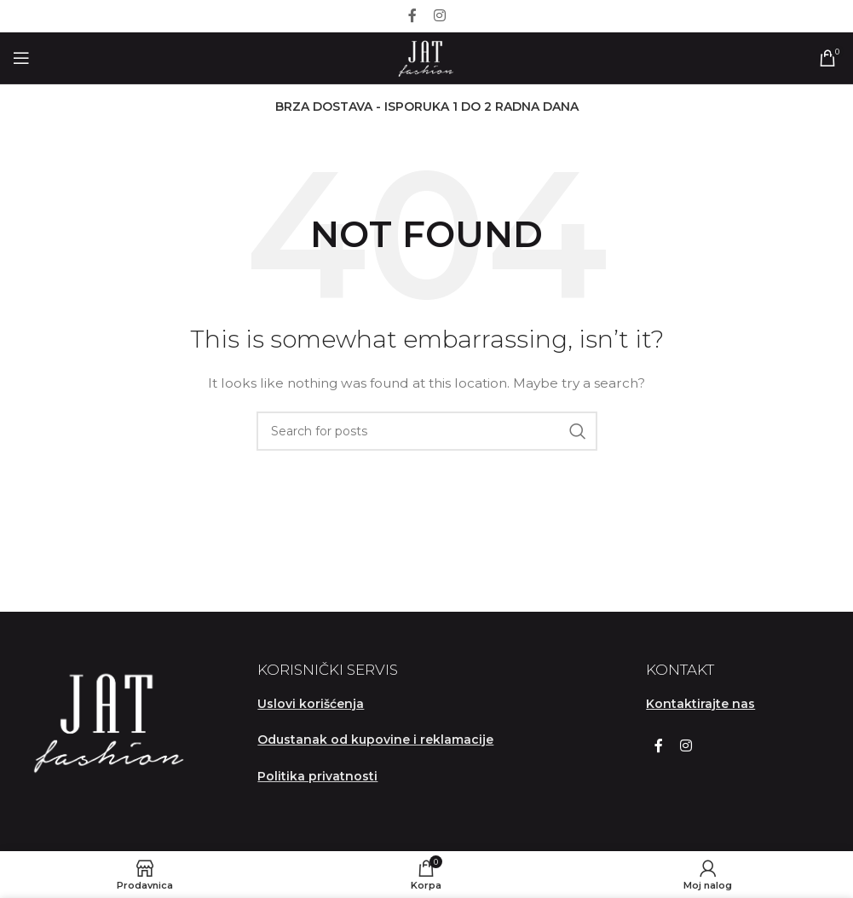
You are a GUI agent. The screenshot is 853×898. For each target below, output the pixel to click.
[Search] (426, 431)
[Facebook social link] (412, 16)
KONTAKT (680, 669)
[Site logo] (426, 57)
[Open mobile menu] (21, 58)
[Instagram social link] (439, 16)
